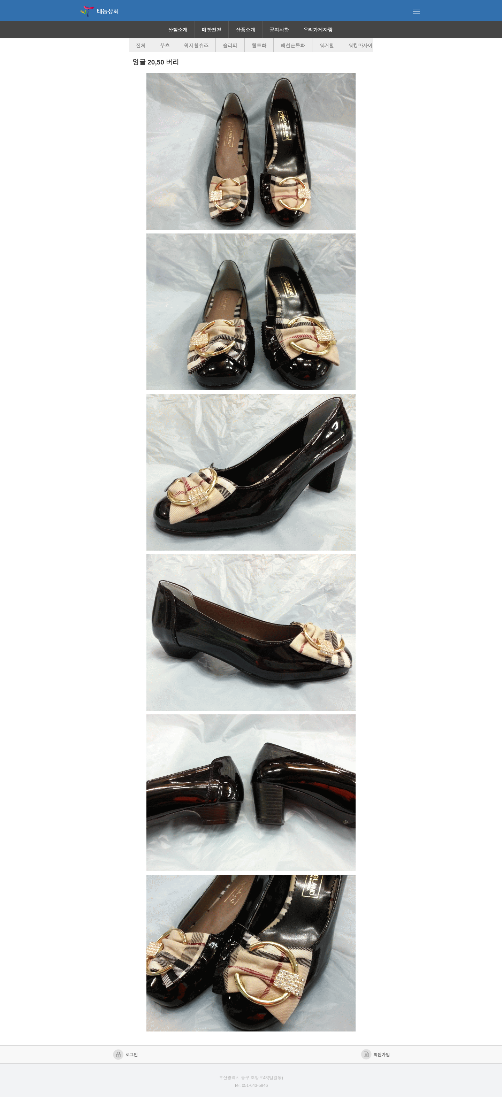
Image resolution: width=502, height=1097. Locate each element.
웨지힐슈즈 (196, 45)
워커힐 (326, 45)
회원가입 (376, 1054)
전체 (141, 45)
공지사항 (279, 30)
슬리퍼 (230, 45)
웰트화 (259, 45)
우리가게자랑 (318, 30)
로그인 (126, 1054)
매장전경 (211, 30)
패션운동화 (293, 45)
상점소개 (178, 30)
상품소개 (245, 30)
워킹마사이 (360, 45)
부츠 (165, 45)
